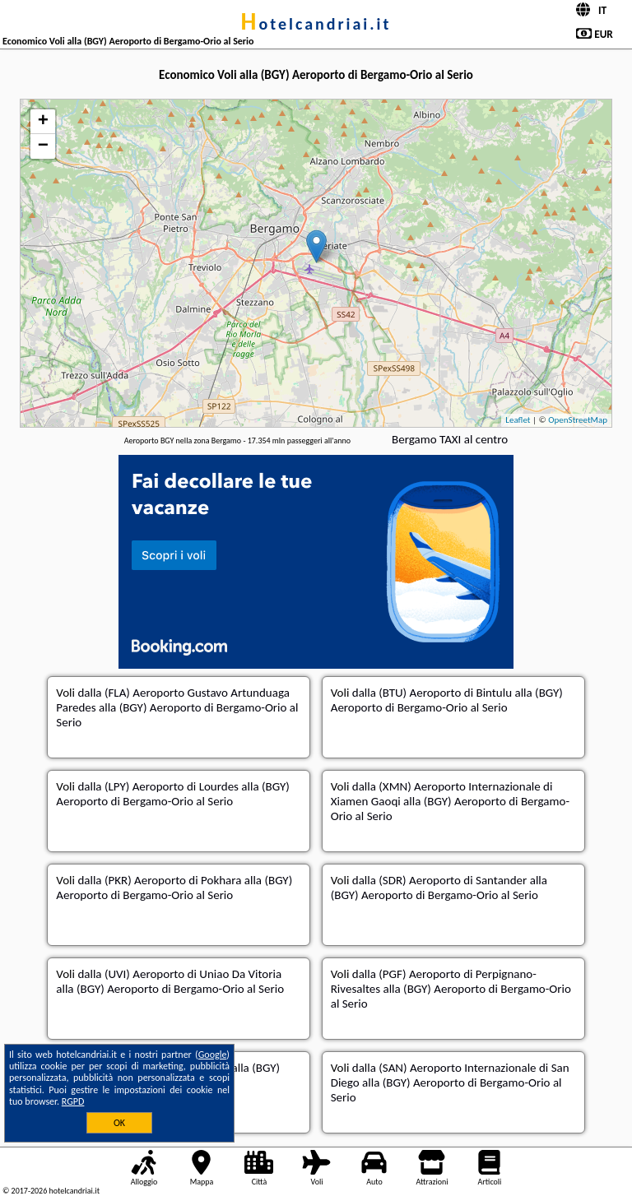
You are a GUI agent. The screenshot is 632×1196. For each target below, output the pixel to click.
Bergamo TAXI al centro (450, 439)
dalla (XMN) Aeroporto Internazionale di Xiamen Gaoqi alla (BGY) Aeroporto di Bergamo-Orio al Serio (450, 801)
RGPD (73, 1101)
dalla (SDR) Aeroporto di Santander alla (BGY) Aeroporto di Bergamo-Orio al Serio (439, 887)
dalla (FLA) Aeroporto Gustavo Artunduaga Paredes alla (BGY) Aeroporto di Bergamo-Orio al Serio (177, 707)
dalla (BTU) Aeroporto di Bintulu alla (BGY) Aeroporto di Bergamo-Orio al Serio (447, 700)
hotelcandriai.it (316, 24)
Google (212, 1054)
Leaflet (517, 420)
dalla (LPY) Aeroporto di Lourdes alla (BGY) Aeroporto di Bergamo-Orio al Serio (173, 794)
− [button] (43, 146)
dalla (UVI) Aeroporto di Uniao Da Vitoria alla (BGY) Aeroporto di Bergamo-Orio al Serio (170, 981)
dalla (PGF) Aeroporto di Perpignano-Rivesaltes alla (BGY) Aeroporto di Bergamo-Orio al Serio (451, 989)
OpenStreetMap (577, 420)
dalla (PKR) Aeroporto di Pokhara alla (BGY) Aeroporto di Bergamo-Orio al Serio (174, 887)
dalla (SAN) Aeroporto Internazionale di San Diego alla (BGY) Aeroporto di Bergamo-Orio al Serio (450, 1082)
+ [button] (43, 121)
